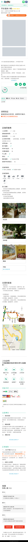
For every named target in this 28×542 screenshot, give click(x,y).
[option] (14, 210)
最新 (3, 98)
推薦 (3, 101)
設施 (13, 98)
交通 (17, 98)
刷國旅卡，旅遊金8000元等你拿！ (16, 15)
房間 (8, 98)
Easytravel (16, 541)
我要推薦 (8, 527)
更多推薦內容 (19, 527)
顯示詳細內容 (6, 269)
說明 (22, 98)
